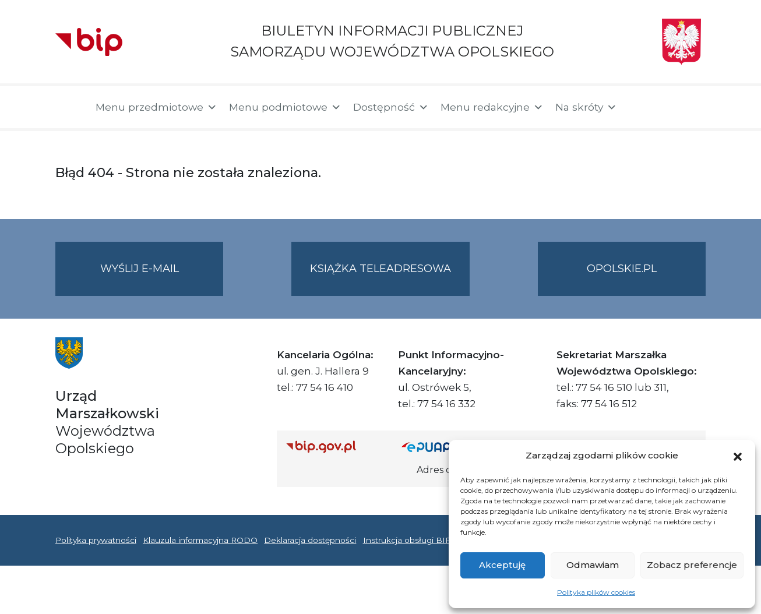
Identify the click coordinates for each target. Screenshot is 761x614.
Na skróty (586, 107)
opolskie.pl (622, 268)
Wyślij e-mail (162, 278)
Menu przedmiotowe (156, 107)
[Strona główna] (69, 107)
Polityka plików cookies (596, 592)
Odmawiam (592, 564)
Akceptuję (502, 564)
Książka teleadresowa (380, 268)
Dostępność (391, 107)
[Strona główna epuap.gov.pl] (439, 446)
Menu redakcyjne (492, 107)
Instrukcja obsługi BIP (407, 540)
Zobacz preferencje (692, 564)
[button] (738, 455)
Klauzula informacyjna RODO (200, 540)
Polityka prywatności (95, 540)
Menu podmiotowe (285, 107)
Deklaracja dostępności (310, 540)
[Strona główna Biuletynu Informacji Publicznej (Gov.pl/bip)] (334, 446)
